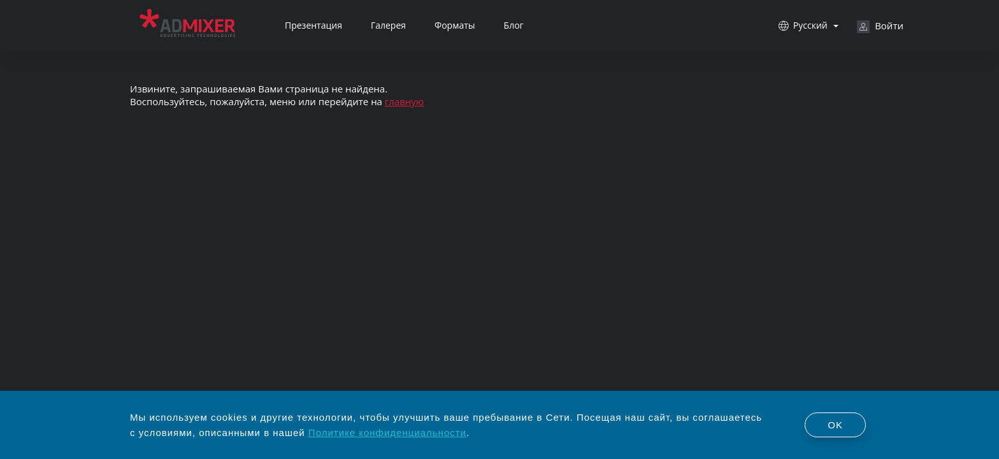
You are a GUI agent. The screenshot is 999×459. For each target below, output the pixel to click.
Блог (514, 25)
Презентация (313, 25)
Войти (880, 26)
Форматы (455, 25)
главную (404, 101)
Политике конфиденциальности (387, 432)
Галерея (388, 25)
